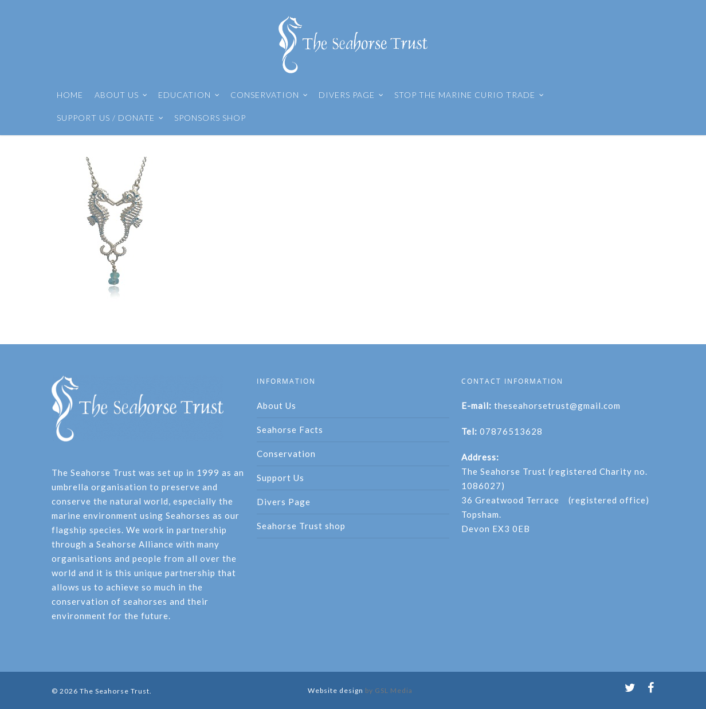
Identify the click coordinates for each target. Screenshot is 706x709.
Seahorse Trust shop (301, 526)
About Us (276, 405)
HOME (70, 95)
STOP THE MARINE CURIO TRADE (469, 95)
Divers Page (284, 502)
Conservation (286, 453)
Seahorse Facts (290, 429)
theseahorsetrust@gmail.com (557, 405)
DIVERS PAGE (351, 95)
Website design (335, 690)
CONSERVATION (269, 95)
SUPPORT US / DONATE (110, 118)
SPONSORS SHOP (210, 118)
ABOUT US (121, 95)
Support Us (280, 477)
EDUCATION (189, 95)
